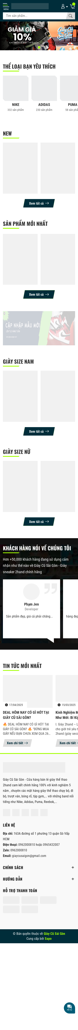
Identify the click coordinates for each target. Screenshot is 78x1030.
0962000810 (27, 845)
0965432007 (51, 845)
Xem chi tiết (17, 743)
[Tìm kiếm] (70, 15)
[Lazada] (34, 812)
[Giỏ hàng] (72, 6)
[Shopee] (25, 812)
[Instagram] (16, 812)
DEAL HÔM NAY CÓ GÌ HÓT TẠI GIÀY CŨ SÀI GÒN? (26, 715)
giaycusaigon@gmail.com (29, 856)
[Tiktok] (44, 812)
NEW (7, 133)
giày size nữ (16, 451)
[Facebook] (6, 812)
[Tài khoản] (63, 6)
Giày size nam (18, 361)
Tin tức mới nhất (22, 665)
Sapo (48, 939)
